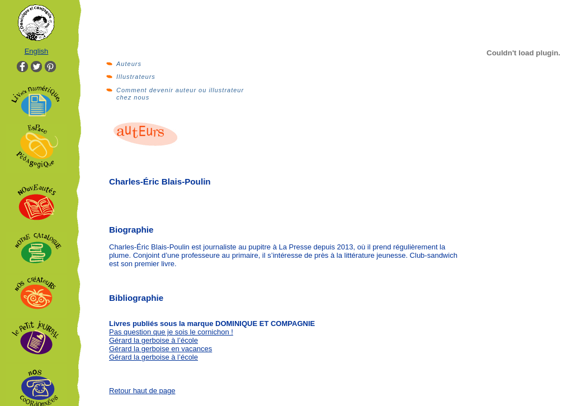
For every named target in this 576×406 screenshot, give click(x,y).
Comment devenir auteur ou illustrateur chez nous (180, 94)
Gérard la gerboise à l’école (153, 340)
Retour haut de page (142, 390)
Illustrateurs (135, 76)
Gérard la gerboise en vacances (160, 348)
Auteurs (128, 63)
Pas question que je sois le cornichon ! (171, 332)
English (37, 51)
